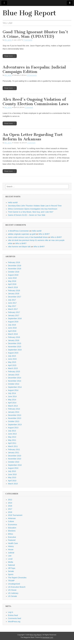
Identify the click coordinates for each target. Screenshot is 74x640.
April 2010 (12, 481)
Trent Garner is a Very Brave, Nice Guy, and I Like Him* (30, 212)
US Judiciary (13, 593)
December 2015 (14, 343)
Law (9, 556)
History (11, 546)
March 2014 (13, 406)
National (11, 565)
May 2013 (12, 437)
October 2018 (13, 272)
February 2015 (14, 371)
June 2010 (12, 474)
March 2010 (13, 484)
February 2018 (14, 290)
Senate (11, 571)
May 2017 (12, 306)
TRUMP (11, 581)
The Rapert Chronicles (17, 578)
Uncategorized (14, 584)
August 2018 (13, 275)
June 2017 (12, 303)
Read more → (9, 56)
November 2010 (14, 459)
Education (12, 528)
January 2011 (13, 452)
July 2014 (12, 393)
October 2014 (13, 384)
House (10, 549)
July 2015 (12, 356)
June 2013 (12, 434)
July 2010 (12, 471)
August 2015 (13, 353)
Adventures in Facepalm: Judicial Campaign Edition (34, 69)
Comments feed (14, 618)
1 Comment (29, 107)
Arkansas (12, 518)
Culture (11, 521)
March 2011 (13, 446)
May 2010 (12, 477)
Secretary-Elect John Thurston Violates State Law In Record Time (35, 206)
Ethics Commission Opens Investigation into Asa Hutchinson (32, 209)
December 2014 (14, 378)
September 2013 (15, 425)
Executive (12, 537)
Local (10, 559)
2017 (10, 509)
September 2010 (15, 465)
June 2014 (12, 396)
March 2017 (13, 309)
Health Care (13, 543)
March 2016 (13, 334)
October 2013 (13, 421)
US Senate (12, 596)
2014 (10, 503)
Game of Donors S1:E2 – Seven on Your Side (26, 215)
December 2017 (14, 297)
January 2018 (13, 293)
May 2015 (12, 362)
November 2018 (14, 269)
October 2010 (13, 462)
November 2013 (14, 418)
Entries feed (13, 615)
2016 (10, 506)
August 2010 (13, 468)
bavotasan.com (47, 637)
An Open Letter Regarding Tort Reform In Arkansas (33, 136)
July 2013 (12, 431)
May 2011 (12, 440)
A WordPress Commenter (18, 231)
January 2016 (13, 340)
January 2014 (13, 412)
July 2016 (12, 325)
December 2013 (14, 415)
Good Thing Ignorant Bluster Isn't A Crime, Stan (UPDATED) (35, 34)
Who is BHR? (44, 234)
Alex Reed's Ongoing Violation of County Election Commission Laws (35, 101)
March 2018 (13, 287)
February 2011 (14, 449)
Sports (10, 574)
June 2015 (12, 359)
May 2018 (12, 281)
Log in (10, 612)
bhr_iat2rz (8, 40)
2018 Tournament (15, 515)
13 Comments (32, 75)
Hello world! (13, 202)
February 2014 (14, 409)
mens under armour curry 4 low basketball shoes (28, 237)
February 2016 (14, 337)
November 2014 (14, 381)
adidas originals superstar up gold (21, 234)
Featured (11, 540)
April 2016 (12, 331)
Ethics (10, 534)
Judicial (11, 553)
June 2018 (12, 278)
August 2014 (13, 390)
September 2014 (15, 387)
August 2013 (13, 428)
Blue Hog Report (29, 13)
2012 (10, 500)
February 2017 (14, 312)
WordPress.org (14, 621)
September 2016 (15, 318)
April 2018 (12, 284)
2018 (10, 512)
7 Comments (27, 40)
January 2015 (13, 375)
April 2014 (12, 403)
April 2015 (12, 365)
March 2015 (13, 368)
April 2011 (12, 443)
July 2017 (12, 300)
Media (10, 562)
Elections (12, 531)
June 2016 (12, 328)
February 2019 (14, 262)
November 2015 (14, 347)
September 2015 (15, 350)
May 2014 (12, 400)
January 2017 (13, 315)
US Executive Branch (16, 587)
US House (12, 590)
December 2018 (14, 266)
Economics (12, 525)
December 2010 (14, 456)
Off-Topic (11, 568)
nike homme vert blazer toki (19, 247)
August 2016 (13, 322)
